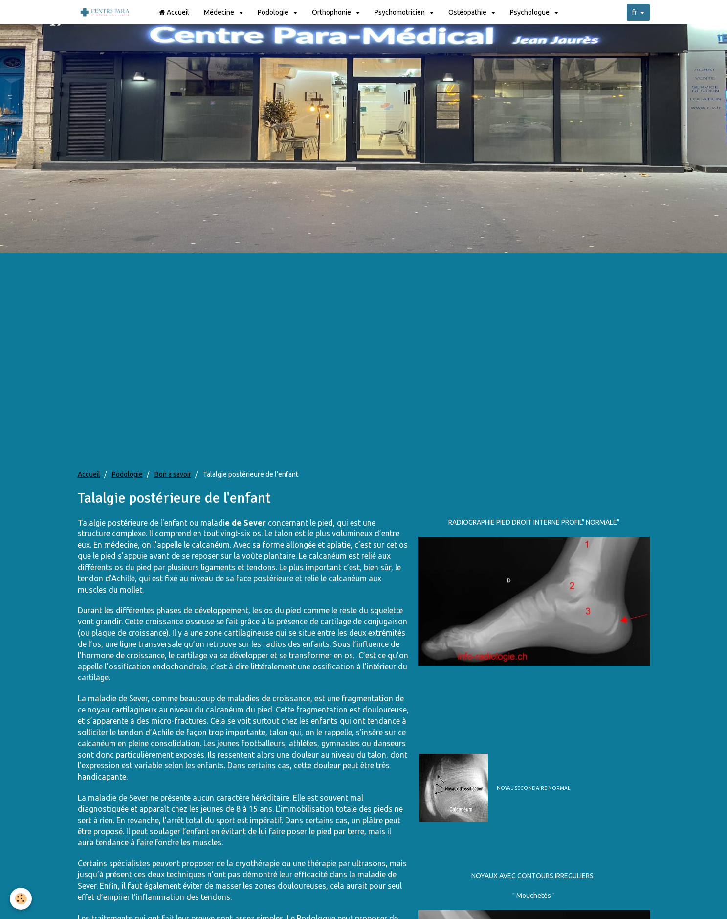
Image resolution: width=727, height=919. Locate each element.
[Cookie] (21, 899)
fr (634, 12)
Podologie (274, 12)
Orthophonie (332, 12)
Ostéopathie (468, 12)
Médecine (220, 12)
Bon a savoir (172, 474)
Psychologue (530, 12)
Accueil (174, 12)
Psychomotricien (400, 12)
